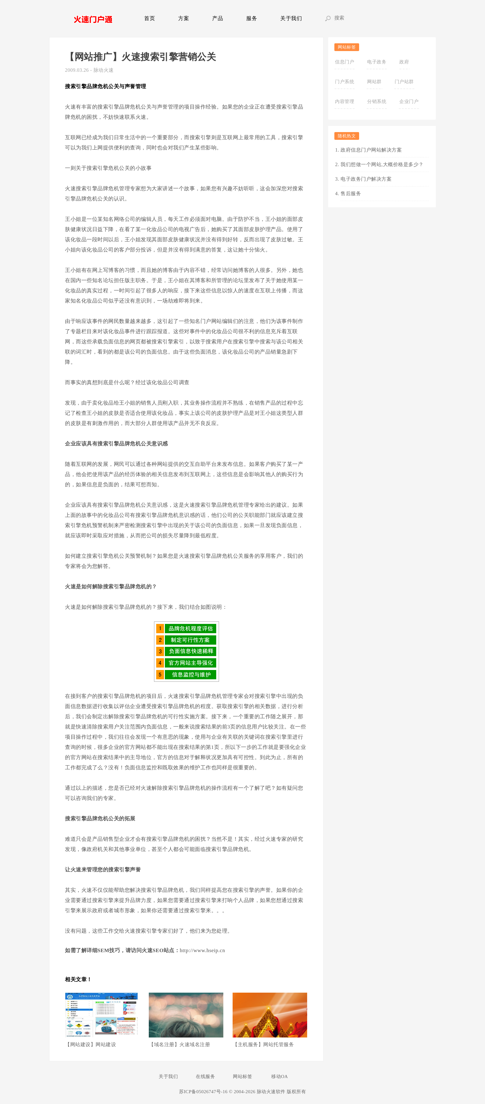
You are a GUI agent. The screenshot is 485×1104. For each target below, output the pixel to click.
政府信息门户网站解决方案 (371, 149)
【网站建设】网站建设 (90, 1044)
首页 (149, 18)
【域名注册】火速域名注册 (179, 1044)
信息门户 (344, 61)
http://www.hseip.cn (202, 950)
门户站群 (404, 81)
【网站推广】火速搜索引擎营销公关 (140, 57)
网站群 (374, 81)
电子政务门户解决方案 (366, 179)
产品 (217, 18)
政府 (404, 61)
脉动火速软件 (271, 1091)
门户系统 (344, 81)
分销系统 (376, 101)
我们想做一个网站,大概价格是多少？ (382, 164)
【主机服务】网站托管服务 (263, 1044)
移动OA (279, 1076)
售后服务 (351, 193)
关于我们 (291, 18)
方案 (183, 18)
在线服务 (205, 1076)
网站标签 (242, 1076)
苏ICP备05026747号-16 (203, 1091)
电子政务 (376, 61)
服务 (251, 18)
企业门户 (408, 101)
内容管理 (344, 101)
